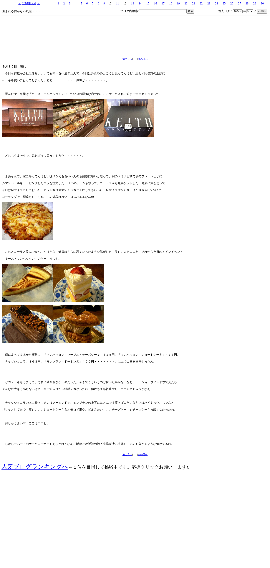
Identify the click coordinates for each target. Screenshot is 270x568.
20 (185, 3)
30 (262, 3)
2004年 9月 (29, 3)
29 (254, 3)
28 (247, 3)
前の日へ (127, 59)
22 (201, 3)
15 (147, 3)
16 (155, 3)
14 (140, 3)
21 (193, 3)
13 (132, 3)
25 (224, 3)
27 (239, 3)
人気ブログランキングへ (34, 466)
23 (208, 3)
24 (216, 3)
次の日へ (143, 59)
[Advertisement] (135, 534)
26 (231, 3)
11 (117, 3)
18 (170, 3)
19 (178, 3)
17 (163, 3)
